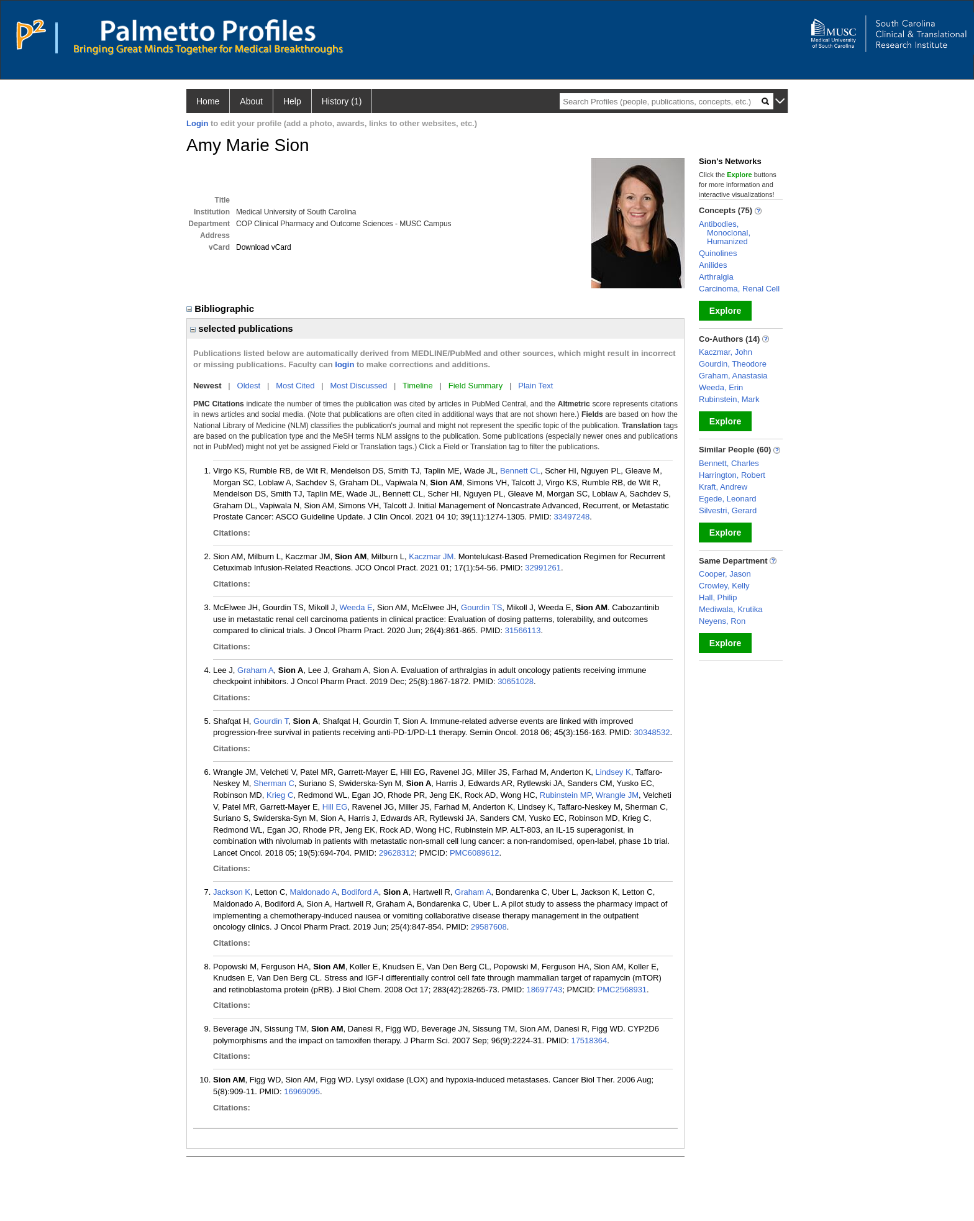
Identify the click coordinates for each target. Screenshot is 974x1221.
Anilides (713, 265)
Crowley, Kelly (724, 585)
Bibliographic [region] (221, 308)
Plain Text (535, 385)
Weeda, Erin (721, 387)
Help (292, 101)
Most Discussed (358, 385)
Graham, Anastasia (733, 375)
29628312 (397, 852)
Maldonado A (313, 892)
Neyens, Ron (722, 621)
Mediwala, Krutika (731, 609)
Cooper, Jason (725, 573)
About (251, 101)
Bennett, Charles (729, 463)
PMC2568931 (622, 989)
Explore (725, 311)
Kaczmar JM (431, 556)
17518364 (589, 1040)
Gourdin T (270, 721)
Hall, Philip (718, 597)
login (344, 364)
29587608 (489, 926)
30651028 (516, 681)
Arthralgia (716, 276)
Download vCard (263, 247)
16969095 (302, 1091)
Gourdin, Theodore (733, 363)
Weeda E (355, 607)
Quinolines (718, 253)
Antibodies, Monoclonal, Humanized (724, 232)
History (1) (342, 101)
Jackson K (231, 892)
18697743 (544, 989)
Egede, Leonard (728, 498)
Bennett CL (520, 470)
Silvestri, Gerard (728, 510)
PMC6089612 (474, 852)
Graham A (255, 670)
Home (207, 101)
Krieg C (279, 795)
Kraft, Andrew (723, 487)
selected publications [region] (241, 328)
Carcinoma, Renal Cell (739, 288)
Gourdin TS (481, 607)
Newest (207, 385)
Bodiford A (360, 892)
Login (197, 123)
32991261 (543, 567)
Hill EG (334, 807)
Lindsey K (613, 772)
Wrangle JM (617, 795)
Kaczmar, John (725, 352)
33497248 (572, 516)
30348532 (652, 732)
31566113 (523, 630)
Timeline (418, 385)
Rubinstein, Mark (729, 399)
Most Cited (295, 385)
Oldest (249, 385)
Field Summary (475, 385)
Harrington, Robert (732, 475)
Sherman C (273, 783)
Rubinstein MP (565, 795)
